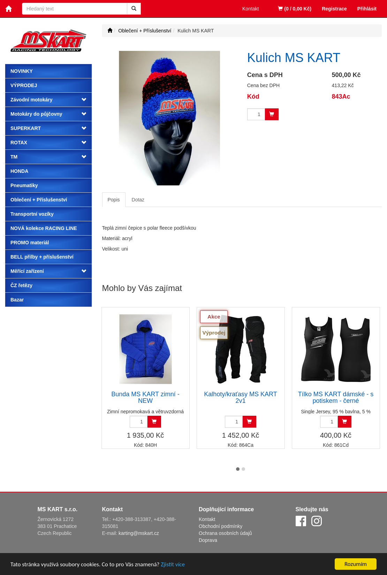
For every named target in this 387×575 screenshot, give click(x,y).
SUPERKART (25, 128)
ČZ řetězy (21, 285)
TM (13, 157)
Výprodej (23, 85)
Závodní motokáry (31, 99)
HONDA (19, 171)
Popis (114, 199)
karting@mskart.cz (139, 533)
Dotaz (138, 199)
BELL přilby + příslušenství (42, 257)
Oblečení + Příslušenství (38, 199)
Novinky (21, 71)
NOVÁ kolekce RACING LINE (43, 228)
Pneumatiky (24, 185)
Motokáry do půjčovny (36, 114)
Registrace (334, 9)
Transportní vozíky (32, 214)
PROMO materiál (29, 242)
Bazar (17, 299)
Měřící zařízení (27, 271)
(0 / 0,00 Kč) (294, 9)
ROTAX (18, 142)
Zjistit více (173, 565)
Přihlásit (367, 9)
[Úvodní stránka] (109, 30)
